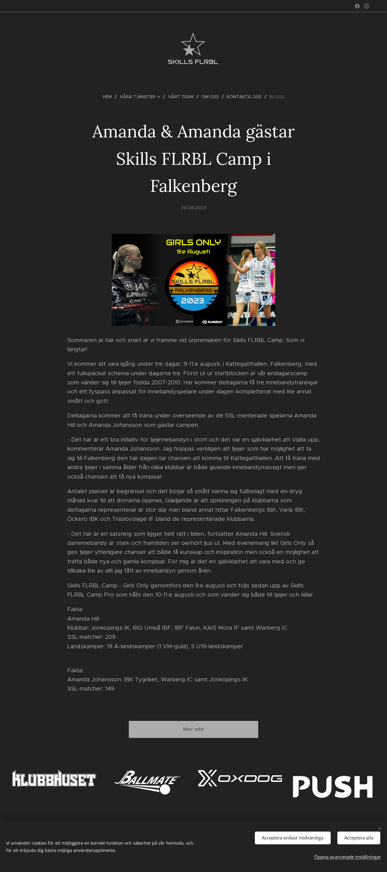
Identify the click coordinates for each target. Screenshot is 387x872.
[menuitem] (110, 96)
